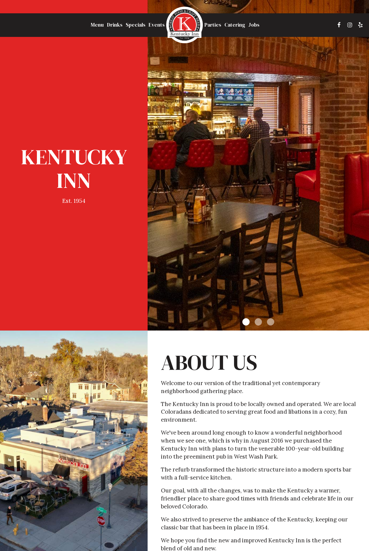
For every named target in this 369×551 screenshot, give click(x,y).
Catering (234, 25)
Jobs (253, 25)
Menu (97, 25)
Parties (212, 25)
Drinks (114, 25)
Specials (135, 25)
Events (157, 25)
